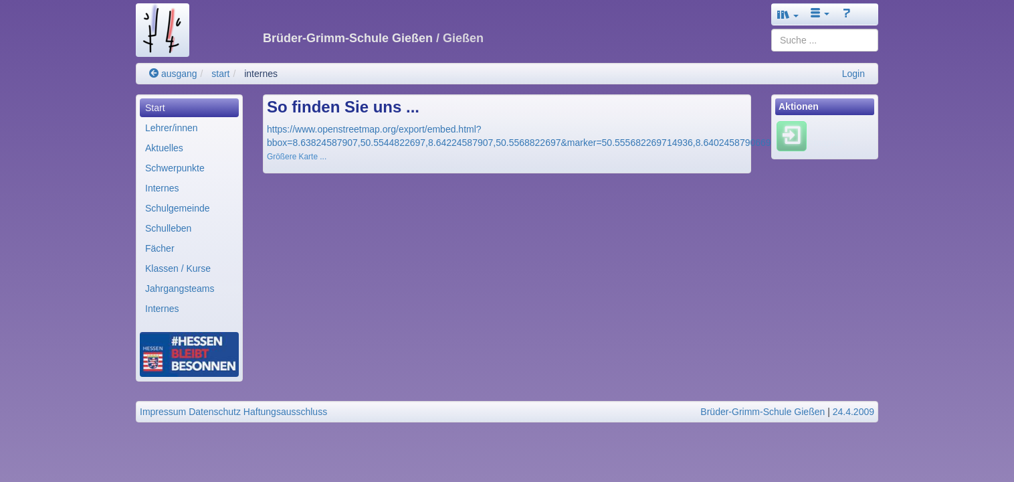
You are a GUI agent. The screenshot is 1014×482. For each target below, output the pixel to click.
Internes (162, 188)
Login (853, 73)
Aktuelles (164, 148)
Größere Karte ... (296, 156)
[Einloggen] (791, 136)
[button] (788, 14)
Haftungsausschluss (285, 411)
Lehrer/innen (171, 128)
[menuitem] (189, 107)
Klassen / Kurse (178, 268)
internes (261, 73)
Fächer (160, 248)
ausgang (173, 73)
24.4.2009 (853, 411)
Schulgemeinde (177, 208)
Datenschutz (215, 411)
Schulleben (168, 228)
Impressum (163, 411)
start (220, 73)
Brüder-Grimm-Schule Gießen (762, 411)
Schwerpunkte (175, 168)
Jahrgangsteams (180, 288)
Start (155, 107)
